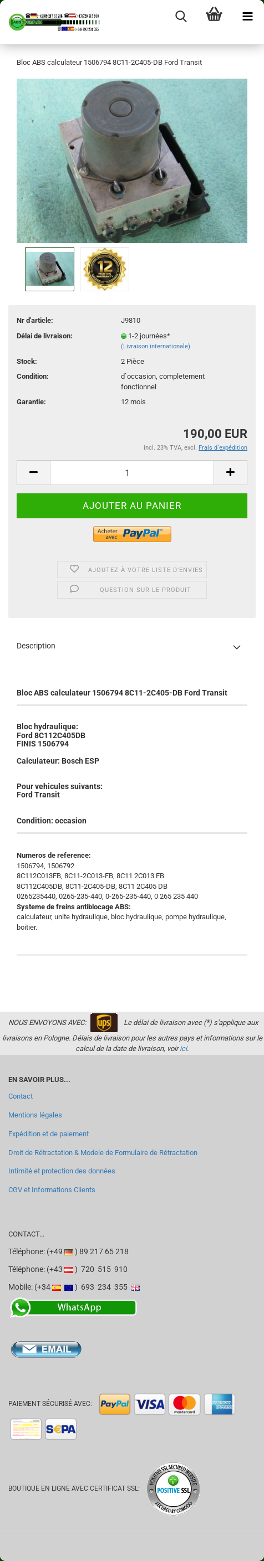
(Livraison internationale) (155, 346)
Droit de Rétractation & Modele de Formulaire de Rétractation (102, 1152)
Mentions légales (35, 1115)
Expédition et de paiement (48, 1134)
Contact (20, 1096)
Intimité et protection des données (61, 1171)
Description (36, 645)
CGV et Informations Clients (51, 1190)
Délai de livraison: (45, 336)
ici (183, 1048)
